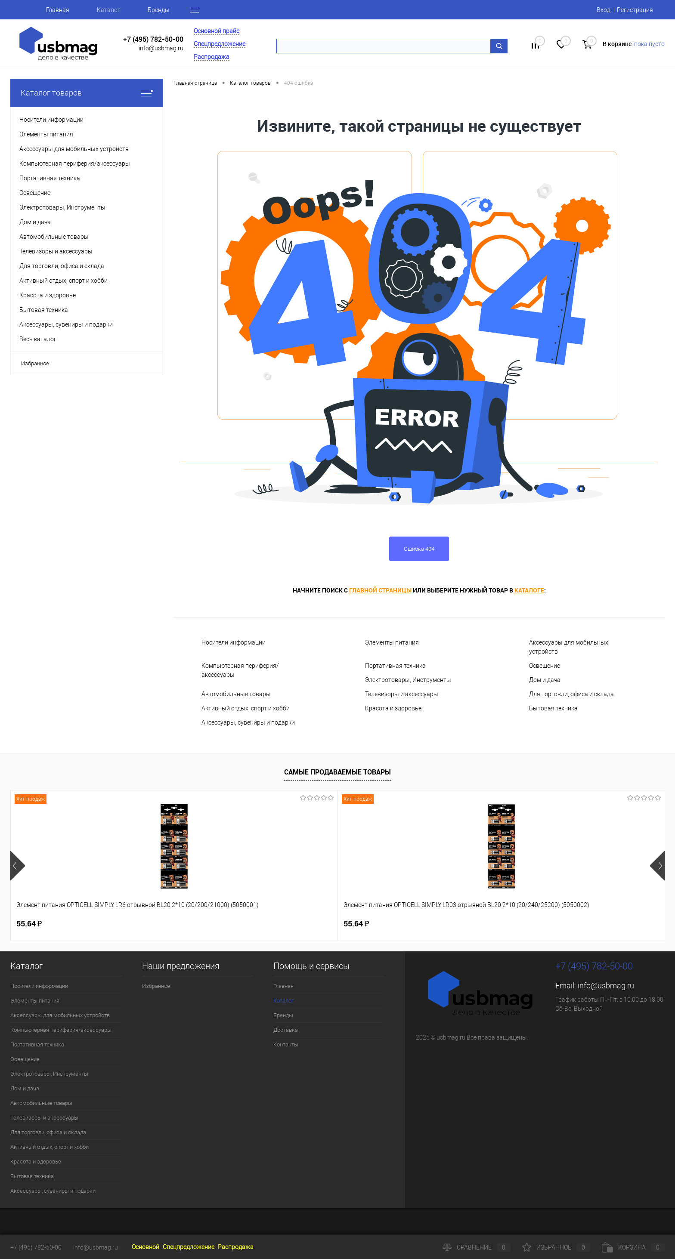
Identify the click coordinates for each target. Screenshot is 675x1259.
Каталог (108, 9)
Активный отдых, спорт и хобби (245, 708)
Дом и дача (544, 679)
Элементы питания (392, 642)
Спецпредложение (219, 43)
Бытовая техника (553, 708)
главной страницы (380, 590)
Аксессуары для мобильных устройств (568, 647)
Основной (145, 1247)
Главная (57, 9)
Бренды (159, 9)
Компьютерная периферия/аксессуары (240, 670)
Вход (603, 9)
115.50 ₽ (431, 924)
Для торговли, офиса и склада (571, 694)
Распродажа (211, 56)
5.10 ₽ (558, 924)
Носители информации (233, 642)
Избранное (35, 363)
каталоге (529, 590)
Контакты (285, 1044)
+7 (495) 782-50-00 (153, 39)
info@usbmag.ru (161, 48)
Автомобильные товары (236, 694)
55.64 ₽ (29, 923)
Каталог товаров (87, 93)
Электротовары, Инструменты (408, 679)
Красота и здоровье (393, 708)
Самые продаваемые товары (337, 772)
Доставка (285, 1030)
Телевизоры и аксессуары (401, 694)
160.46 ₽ (300, 924)
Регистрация (635, 9)
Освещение (544, 665)
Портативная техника (395, 665)
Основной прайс (216, 31)
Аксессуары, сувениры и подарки (248, 722)
